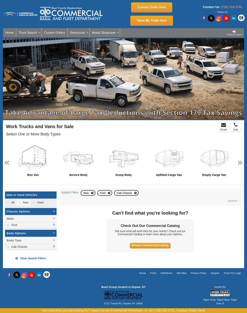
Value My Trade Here (152, 20)
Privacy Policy (198, 273)
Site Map (181, 273)
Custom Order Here (151, 7)
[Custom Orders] (54, 32)
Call (235, 127)
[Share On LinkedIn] (233, 18)
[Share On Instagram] (218, 18)
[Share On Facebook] (203, 18)
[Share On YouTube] (226, 18)
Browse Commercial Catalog (150, 245)
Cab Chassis (125, 193)
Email (223, 127)
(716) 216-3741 (231, 7)
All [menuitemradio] (12, 202)
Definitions (166, 273)
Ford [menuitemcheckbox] (14, 225)
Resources (79, 32)
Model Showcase (105, 32)
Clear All (233, 201)
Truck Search (30, 32)
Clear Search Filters (30, 258)
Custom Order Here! (191, 310)
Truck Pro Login (232, 273)
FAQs (153, 273)
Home (9, 32)
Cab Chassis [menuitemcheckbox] (19, 246)
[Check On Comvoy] (241, 18)
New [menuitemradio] (25, 202)
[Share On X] (211, 18)
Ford (103, 193)
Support (215, 273)
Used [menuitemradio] (40, 202)
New (86, 193)
